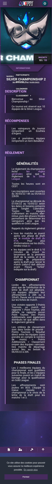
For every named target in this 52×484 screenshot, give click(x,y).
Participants (22, 75)
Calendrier (21, 89)
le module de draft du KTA (29, 239)
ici (29, 245)
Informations (23, 68)
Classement (23, 96)
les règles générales (28, 172)
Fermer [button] (26, 477)
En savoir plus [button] (31, 470)
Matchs (21, 82)
